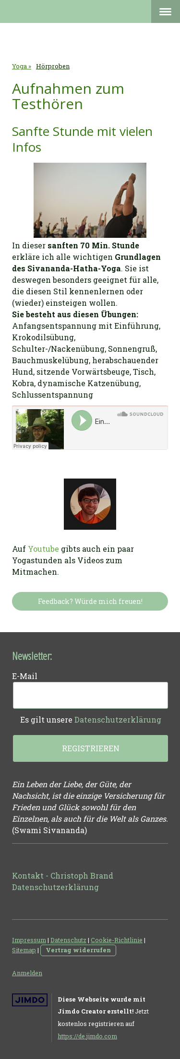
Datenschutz (68, 940)
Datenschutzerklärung (117, 719)
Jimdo (30, 999)
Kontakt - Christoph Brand (62, 875)
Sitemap (24, 950)
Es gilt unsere (90, 719)
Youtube (43, 549)
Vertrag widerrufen (78, 950)
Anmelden (27, 973)
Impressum (29, 940)
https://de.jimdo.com (87, 1036)
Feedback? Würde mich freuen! (90, 601)
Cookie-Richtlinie (117, 940)
